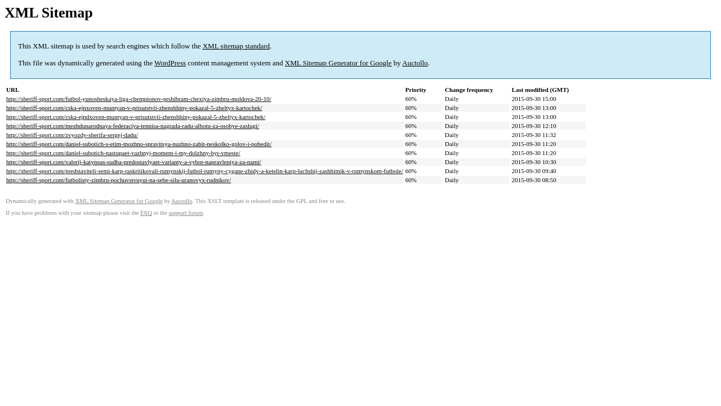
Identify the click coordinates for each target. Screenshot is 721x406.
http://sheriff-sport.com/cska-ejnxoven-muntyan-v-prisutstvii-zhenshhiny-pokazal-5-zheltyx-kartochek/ (134, 107)
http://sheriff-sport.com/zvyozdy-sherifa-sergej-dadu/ (72, 134)
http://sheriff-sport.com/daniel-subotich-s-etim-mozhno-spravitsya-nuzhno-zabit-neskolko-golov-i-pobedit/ (139, 143)
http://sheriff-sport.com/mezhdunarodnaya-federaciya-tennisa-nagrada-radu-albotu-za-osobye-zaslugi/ (132, 125)
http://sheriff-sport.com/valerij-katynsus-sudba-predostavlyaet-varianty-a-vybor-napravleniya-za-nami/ (133, 161)
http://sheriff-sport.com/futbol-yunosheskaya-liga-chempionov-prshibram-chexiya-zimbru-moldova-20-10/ (139, 98)
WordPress (170, 63)
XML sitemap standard (236, 46)
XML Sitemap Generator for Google (338, 63)
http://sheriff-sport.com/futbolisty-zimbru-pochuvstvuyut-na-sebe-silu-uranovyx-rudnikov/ (118, 179)
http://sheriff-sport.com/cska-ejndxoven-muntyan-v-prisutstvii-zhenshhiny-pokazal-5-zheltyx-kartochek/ (135, 116)
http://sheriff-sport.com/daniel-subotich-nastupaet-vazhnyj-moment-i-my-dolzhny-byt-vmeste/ (123, 152)
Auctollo (415, 63)
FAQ (146, 213)
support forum (186, 213)
